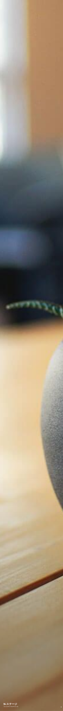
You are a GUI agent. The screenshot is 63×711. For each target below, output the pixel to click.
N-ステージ (10, 704)
